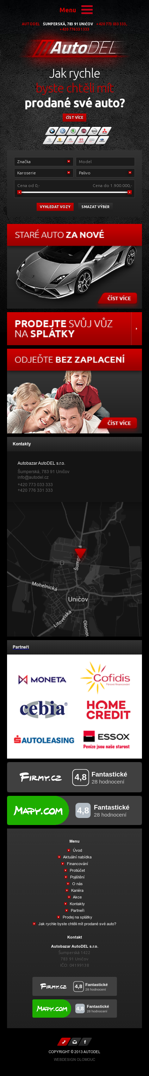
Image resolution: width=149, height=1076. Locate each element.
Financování (77, 864)
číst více (74, 118)
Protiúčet (77, 870)
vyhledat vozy (55, 207)
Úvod (77, 850)
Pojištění (77, 877)
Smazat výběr (95, 207)
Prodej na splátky (77, 917)
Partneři (77, 910)
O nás (77, 884)
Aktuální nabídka (77, 857)
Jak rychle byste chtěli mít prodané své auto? (76, 924)
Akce (77, 897)
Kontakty (77, 904)
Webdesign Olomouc (74, 1060)
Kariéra (76, 890)
